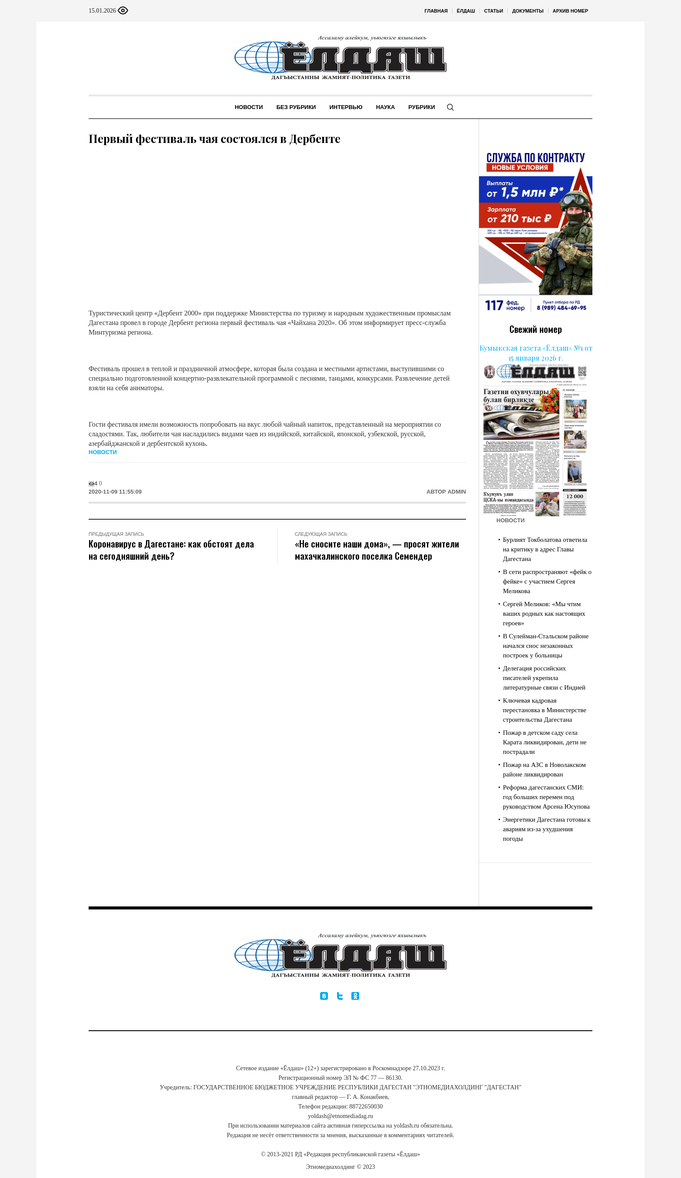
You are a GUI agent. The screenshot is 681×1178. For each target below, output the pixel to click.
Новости (103, 452)
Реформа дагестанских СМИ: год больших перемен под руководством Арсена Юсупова (546, 797)
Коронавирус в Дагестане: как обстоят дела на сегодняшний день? (171, 549)
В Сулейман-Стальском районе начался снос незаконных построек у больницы (545, 646)
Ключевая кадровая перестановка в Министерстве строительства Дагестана (544, 710)
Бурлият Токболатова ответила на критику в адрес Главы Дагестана (545, 549)
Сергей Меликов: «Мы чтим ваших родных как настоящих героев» (544, 614)
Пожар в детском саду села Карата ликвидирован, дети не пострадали (544, 742)
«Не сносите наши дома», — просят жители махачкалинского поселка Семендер (377, 549)
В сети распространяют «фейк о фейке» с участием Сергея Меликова (547, 581)
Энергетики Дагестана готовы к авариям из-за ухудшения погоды (547, 829)
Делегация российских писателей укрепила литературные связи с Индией (544, 678)
